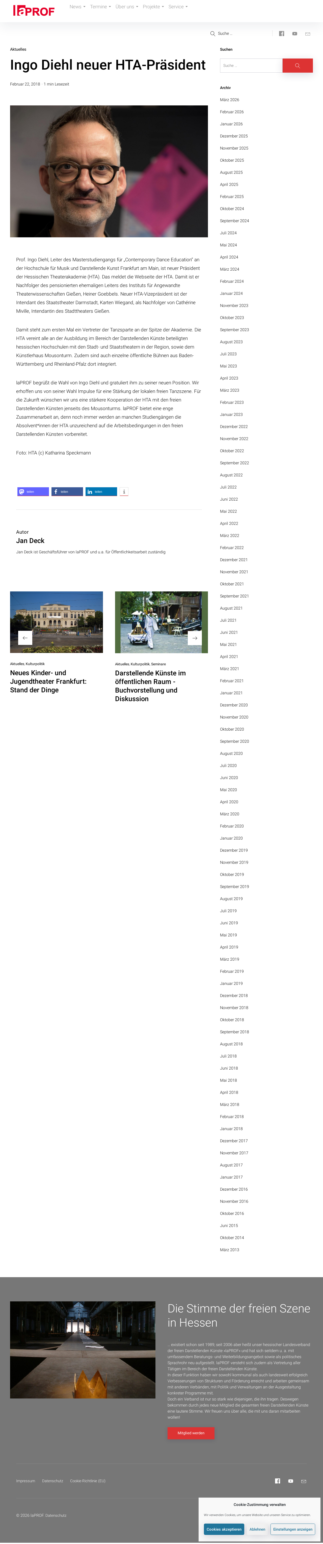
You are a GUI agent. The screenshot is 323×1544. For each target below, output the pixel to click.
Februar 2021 (232, 680)
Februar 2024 (232, 281)
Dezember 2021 (234, 559)
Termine (105, 11)
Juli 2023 (228, 354)
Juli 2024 (228, 233)
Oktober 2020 (232, 729)
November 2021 (234, 571)
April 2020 (229, 801)
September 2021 (234, 596)
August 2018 (231, 1044)
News (79, 11)
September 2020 (234, 741)
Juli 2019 (228, 910)
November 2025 (234, 148)
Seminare (158, 664)
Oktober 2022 (232, 450)
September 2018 (234, 1032)
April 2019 (229, 947)
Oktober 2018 (232, 1019)
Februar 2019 (232, 971)
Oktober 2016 (232, 1213)
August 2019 (231, 898)
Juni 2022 (229, 499)
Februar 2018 (232, 1116)
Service (190, 11)
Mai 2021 (228, 644)
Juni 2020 (229, 777)
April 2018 (229, 1092)
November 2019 (234, 862)
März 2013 (229, 1249)
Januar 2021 (231, 693)
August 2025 (231, 172)
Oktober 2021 (232, 584)
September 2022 (234, 463)
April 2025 (229, 184)
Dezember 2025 (234, 136)
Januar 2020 (231, 838)
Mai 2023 (228, 366)
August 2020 (231, 753)
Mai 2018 (228, 1080)
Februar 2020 (232, 826)
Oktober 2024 (232, 208)
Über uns (133, 11)
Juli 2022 (228, 487)
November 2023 (234, 305)
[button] (33, 491)
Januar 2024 (231, 293)
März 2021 (229, 668)
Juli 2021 (228, 620)
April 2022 (229, 523)
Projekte (162, 11)
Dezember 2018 (234, 995)
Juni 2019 (229, 923)
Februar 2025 (232, 196)
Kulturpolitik (35, 664)
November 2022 (234, 438)
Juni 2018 (229, 1068)
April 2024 (229, 257)
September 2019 (234, 886)
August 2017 (231, 1165)
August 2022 (231, 475)
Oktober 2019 (232, 874)
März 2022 (229, 535)
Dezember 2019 (234, 850)
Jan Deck (30, 541)
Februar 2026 (232, 111)
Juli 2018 (228, 1056)
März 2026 (229, 99)
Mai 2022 (228, 511)
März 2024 (229, 269)
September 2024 (234, 220)
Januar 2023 (231, 414)
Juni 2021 (229, 632)
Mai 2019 (228, 935)
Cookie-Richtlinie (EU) (91, 1482)
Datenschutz (54, 1482)
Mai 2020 (228, 789)
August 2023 (231, 341)
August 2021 (231, 608)
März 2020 (229, 814)
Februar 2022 (232, 547)
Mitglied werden (191, 1434)
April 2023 (229, 378)
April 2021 (229, 656)
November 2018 (234, 1007)
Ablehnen (257, 1529)
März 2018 (229, 1104)
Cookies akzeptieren (224, 1529)
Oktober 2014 (232, 1237)
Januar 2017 (231, 1177)
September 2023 (234, 329)
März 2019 (229, 959)
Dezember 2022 (234, 426)
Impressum (26, 1482)
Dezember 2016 (234, 1189)
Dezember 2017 (234, 1140)
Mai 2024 (228, 245)
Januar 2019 (231, 983)
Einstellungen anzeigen (292, 1529)
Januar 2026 (231, 124)
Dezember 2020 (234, 705)
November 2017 (234, 1153)
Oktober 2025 (232, 160)
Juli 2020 (228, 765)
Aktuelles (18, 49)
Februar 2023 (232, 402)
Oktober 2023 (232, 317)
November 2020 (234, 717)
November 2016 (234, 1201)
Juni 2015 (229, 1225)
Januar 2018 (231, 1128)
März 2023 (229, 390)
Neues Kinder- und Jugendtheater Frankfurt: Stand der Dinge (48, 681)
